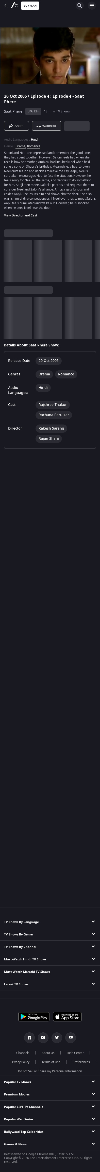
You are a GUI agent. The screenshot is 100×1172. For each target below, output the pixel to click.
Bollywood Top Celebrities (23, 1131)
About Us (48, 1053)
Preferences (81, 1062)
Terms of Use (51, 1062)
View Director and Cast (20, 215)
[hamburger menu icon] (92, 6)
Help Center (75, 1053)
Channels (22, 1053)
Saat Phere (13, 111)
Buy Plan (30, 6)
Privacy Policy (19, 1062)
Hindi (34, 139)
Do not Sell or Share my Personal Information (50, 1071)
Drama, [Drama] (20, 146)
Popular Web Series (19, 1119)
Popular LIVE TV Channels (23, 1106)
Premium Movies (17, 1094)
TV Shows (63, 111)
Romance (33, 146)
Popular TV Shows (17, 1081)
